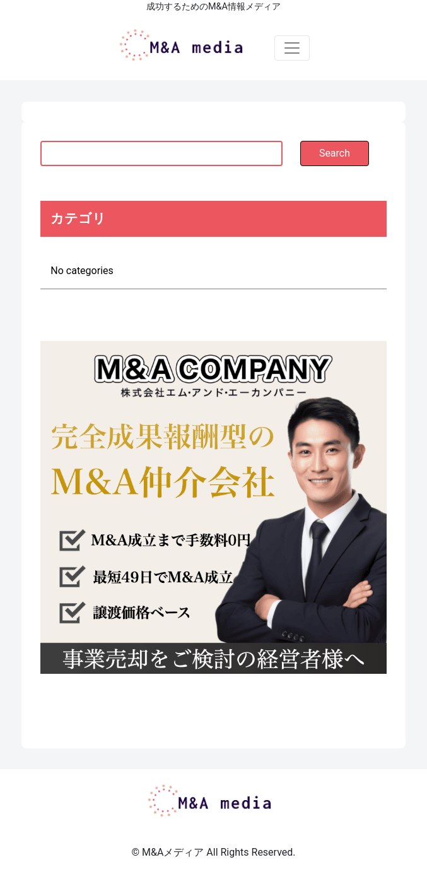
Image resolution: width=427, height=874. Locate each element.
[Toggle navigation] (292, 48)
